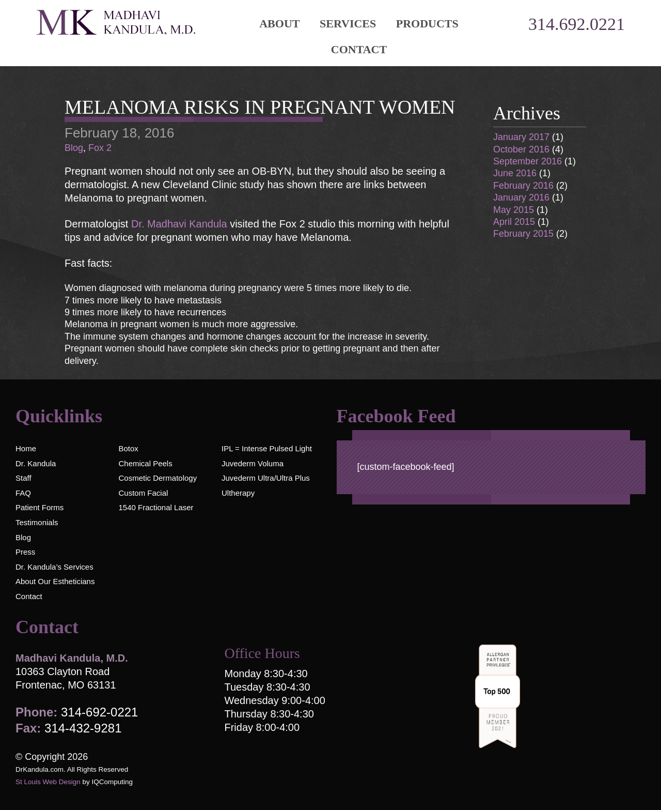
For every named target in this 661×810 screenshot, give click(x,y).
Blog (74, 148)
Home (25, 448)
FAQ (23, 492)
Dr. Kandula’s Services (54, 566)
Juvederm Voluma (253, 463)
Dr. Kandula (35, 463)
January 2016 (521, 197)
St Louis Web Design (48, 782)
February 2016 (523, 185)
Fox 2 (100, 148)
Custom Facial (143, 492)
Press (25, 551)
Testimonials (36, 522)
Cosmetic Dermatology (157, 477)
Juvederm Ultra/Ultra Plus (266, 477)
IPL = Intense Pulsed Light (267, 448)
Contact (359, 49)
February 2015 (523, 233)
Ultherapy (238, 492)
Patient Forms (39, 507)
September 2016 (527, 161)
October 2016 (521, 149)
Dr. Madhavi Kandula (180, 224)
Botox (128, 448)
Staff (23, 477)
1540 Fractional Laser (155, 507)
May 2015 (513, 210)
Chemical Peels (145, 463)
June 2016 (515, 173)
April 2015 (514, 222)
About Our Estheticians (55, 581)
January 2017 (521, 137)
